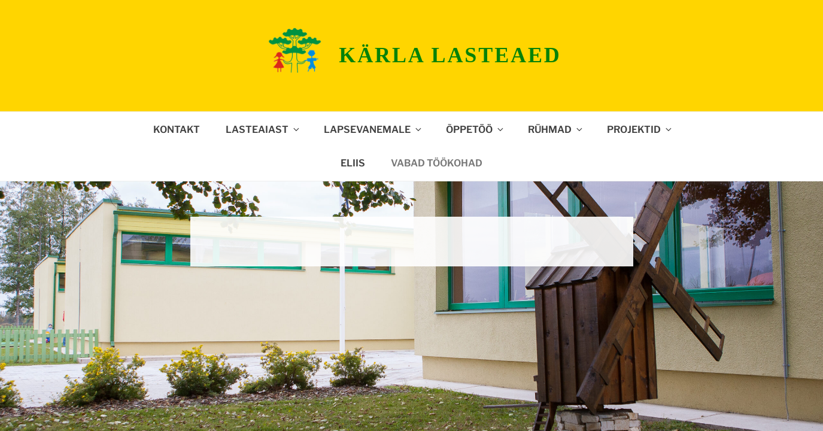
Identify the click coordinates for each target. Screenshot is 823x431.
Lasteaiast (263, 129)
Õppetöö (475, 129)
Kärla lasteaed (450, 55)
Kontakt (176, 129)
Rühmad (556, 129)
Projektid (640, 129)
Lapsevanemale (373, 129)
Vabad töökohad (436, 163)
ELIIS (353, 163)
